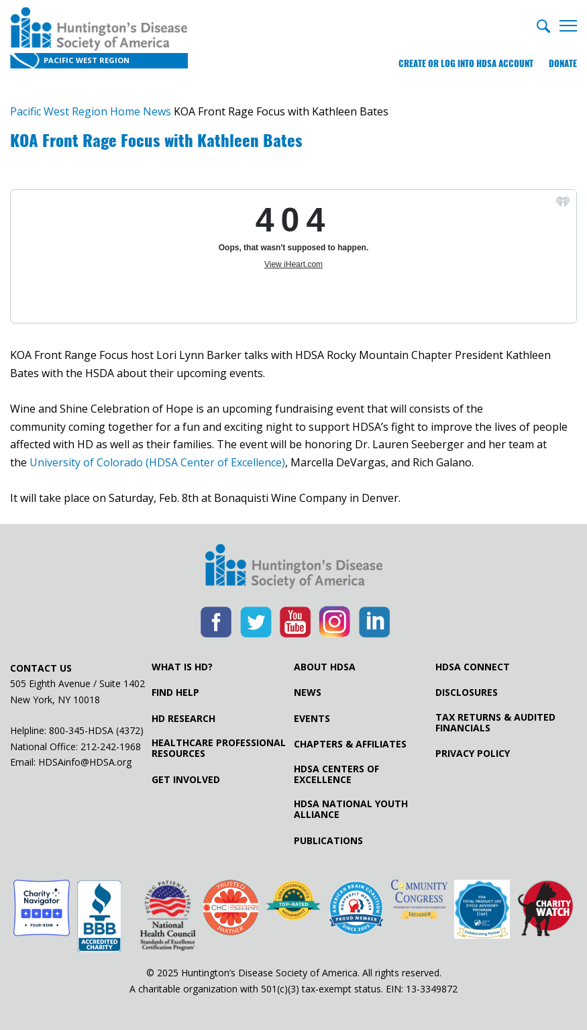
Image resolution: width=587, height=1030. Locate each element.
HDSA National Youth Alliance (351, 809)
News (307, 692)
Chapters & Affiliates (350, 744)
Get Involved (186, 779)
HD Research (183, 718)
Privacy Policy (472, 753)
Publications (328, 840)
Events (312, 718)
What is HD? (182, 667)
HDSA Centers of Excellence (336, 774)
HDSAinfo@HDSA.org (84, 762)
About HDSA (325, 667)
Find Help (175, 692)
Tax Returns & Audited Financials (495, 722)
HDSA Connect (472, 667)
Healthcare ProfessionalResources (219, 748)
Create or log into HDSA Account (465, 63)
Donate (563, 63)
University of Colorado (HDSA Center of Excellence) (157, 462)
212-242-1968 (111, 746)
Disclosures (466, 692)
